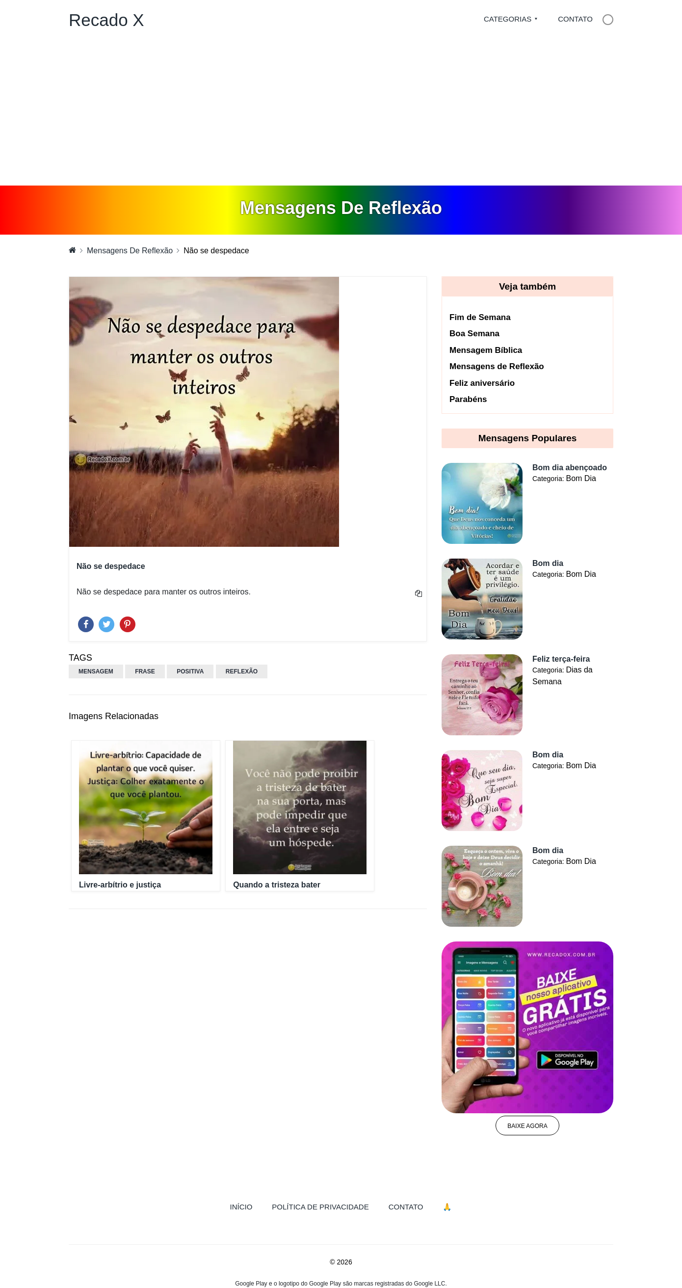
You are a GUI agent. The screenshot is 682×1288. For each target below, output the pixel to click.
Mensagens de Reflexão (496, 366)
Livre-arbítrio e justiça (120, 885)
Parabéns (468, 399)
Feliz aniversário (482, 383)
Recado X (106, 19)
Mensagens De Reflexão (130, 250)
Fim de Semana (480, 317)
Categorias (507, 19)
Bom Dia (581, 478)
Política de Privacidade (320, 1207)
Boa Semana (474, 333)
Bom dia (547, 563)
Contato (575, 19)
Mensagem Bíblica (485, 350)
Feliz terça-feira (561, 659)
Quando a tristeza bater (276, 885)
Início (246, 1206)
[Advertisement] (341, 112)
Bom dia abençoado (569, 467)
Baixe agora (527, 1126)
